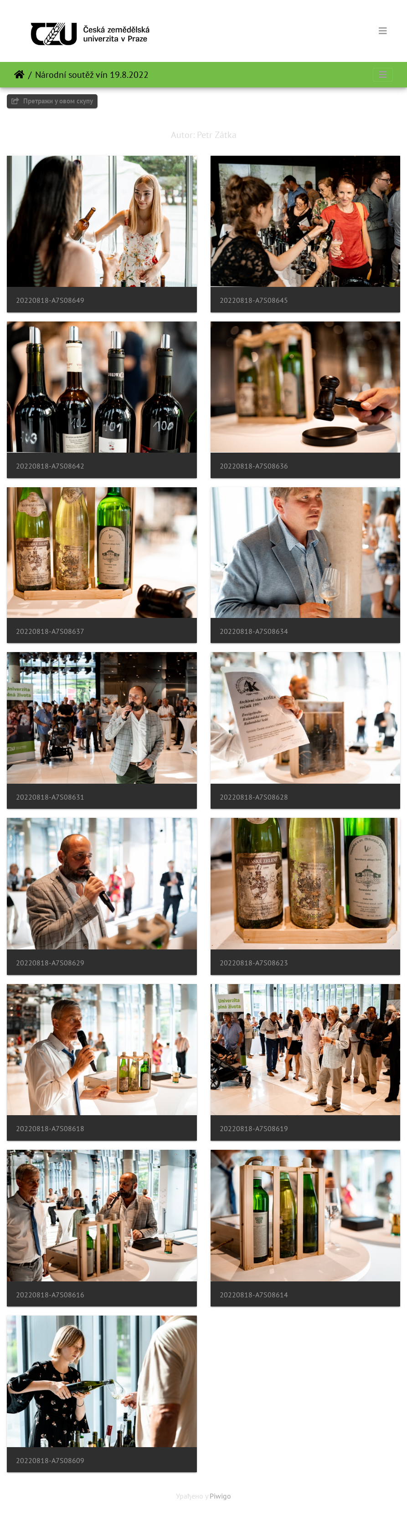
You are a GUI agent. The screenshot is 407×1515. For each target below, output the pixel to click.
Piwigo (220, 1495)
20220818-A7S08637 (50, 631)
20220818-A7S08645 (254, 300)
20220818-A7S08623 (254, 963)
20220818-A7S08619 (254, 1128)
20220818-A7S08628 (254, 797)
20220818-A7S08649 (50, 300)
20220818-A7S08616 (50, 1295)
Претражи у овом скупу (52, 101)
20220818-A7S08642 (50, 466)
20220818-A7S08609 (50, 1460)
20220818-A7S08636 (254, 466)
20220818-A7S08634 (254, 631)
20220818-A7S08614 (254, 1295)
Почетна (19, 75)
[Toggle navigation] (383, 31)
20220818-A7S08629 (50, 963)
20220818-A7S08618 (50, 1128)
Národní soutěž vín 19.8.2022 (92, 75)
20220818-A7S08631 (50, 797)
